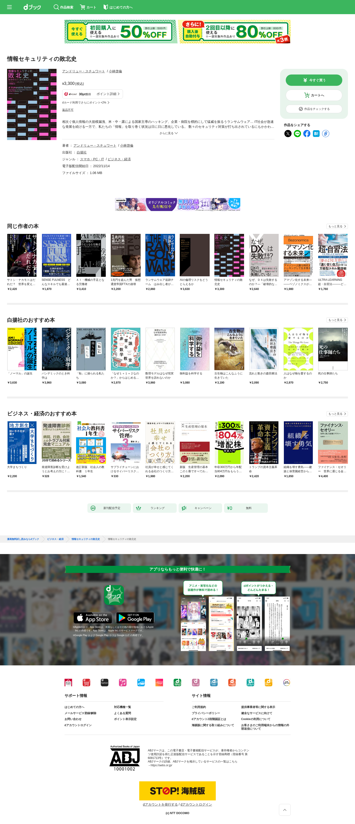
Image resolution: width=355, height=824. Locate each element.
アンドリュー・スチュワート (83, 71)
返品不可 (67, 110)
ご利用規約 (199, 707)
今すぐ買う (317, 80)
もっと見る (335, 226)
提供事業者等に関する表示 (258, 707)
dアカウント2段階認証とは (209, 719)
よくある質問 (122, 713)
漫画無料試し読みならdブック (23, 539)
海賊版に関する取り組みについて (213, 725)
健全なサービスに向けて (256, 713)
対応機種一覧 (122, 707)
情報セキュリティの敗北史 (86, 539)
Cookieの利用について (255, 719)
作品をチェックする (317, 109)
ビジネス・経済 (119, 159)
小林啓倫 (115, 71)
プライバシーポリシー (206, 713)
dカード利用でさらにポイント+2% (84, 102)
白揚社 (82, 152)
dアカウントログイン (78, 725)
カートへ (317, 95)
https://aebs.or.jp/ (161, 765)
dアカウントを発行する (160, 804)
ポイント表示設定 (125, 719)
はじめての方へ (74, 707)
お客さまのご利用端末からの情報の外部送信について (265, 727)
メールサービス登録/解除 (80, 713)
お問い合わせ (73, 719)
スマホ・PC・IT (92, 159)
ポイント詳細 (106, 94)
